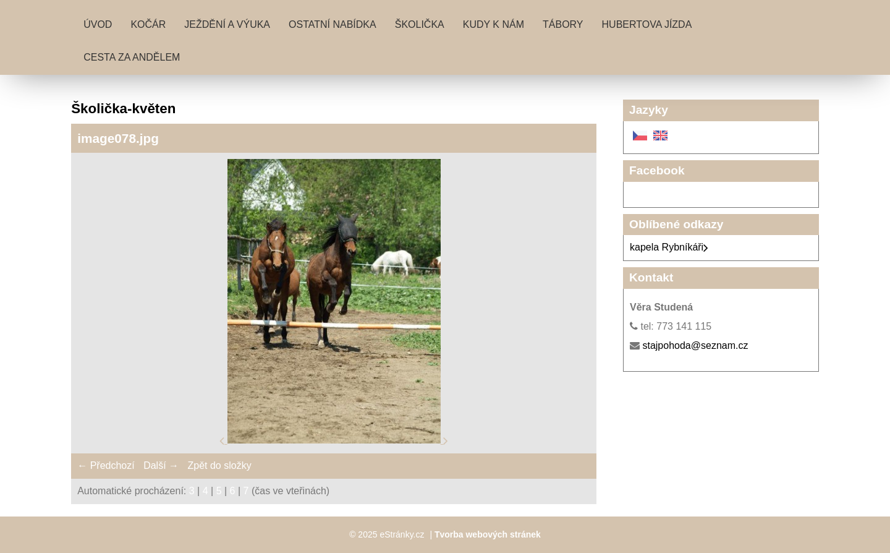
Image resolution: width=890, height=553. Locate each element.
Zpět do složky (219, 465)
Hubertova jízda (647, 24)
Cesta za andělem (131, 57)
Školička (419, 24)
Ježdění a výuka (227, 24)
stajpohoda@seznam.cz (695, 345)
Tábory (563, 24)
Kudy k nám (493, 24)
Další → (161, 465)
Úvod (97, 24)
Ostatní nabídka (332, 24)
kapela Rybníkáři (669, 247)
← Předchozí (105, 465)
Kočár (148, 24)
